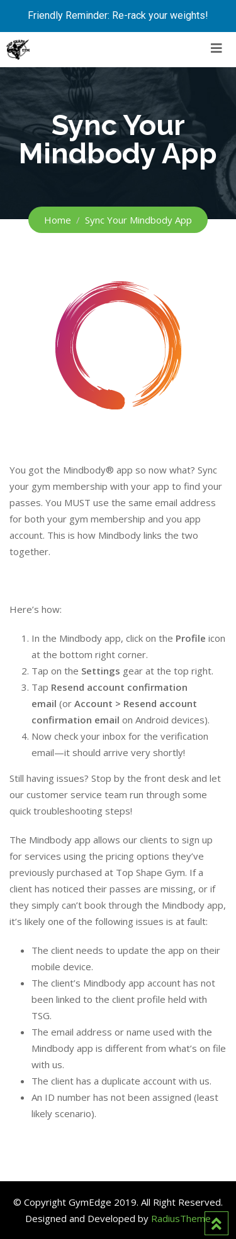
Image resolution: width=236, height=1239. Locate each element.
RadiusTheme (181, 1218)
